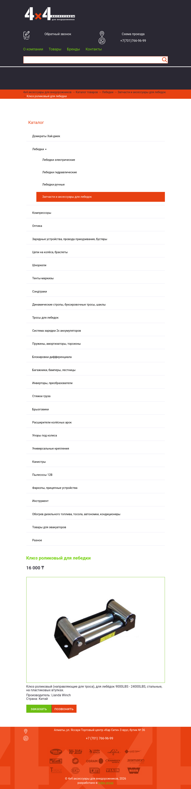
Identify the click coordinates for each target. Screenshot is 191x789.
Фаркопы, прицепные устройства (55, 488)
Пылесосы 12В (42, 475)
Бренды (73, 49)
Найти (165, 60)
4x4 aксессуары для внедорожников (47, 92)
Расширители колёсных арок (52, 422)
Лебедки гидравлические (59, 172)
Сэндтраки (39, 291)
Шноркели (39, 265)
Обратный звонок (57, 34)
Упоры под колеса (44, 435)
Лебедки (107, 92)
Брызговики (40, 409)
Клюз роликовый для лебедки (47, 96)
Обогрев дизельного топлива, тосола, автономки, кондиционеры (76, 514)
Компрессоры (41, 213)
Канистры (39, 462)
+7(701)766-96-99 (133, 41)
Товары (55, 49)
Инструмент (40, 501)
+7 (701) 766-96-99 (99, 738)
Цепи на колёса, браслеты (50, 252)
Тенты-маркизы (43, 278)
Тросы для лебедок (45, 317)
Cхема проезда (133, 34)
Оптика (37, 226)
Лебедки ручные (53, 184)
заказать (39, 708)
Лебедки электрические (58, 160)
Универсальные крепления (50, 448)
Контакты (94, 49)
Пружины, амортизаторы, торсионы (56, 344)
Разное (37, 540)
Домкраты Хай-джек (46, 136)
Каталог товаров (87, 92)
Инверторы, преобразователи (52, 383)
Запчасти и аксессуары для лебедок (142, 92)
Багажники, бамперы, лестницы (54, 370)
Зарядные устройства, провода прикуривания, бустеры (69, 239)
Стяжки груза (41, 396)
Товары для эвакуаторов (49, 527)
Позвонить (64, 708)
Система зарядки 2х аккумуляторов (56, 330)
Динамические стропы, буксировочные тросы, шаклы (69, 304)
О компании (33, 49)
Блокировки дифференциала (52, 357)
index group (105, 783)
